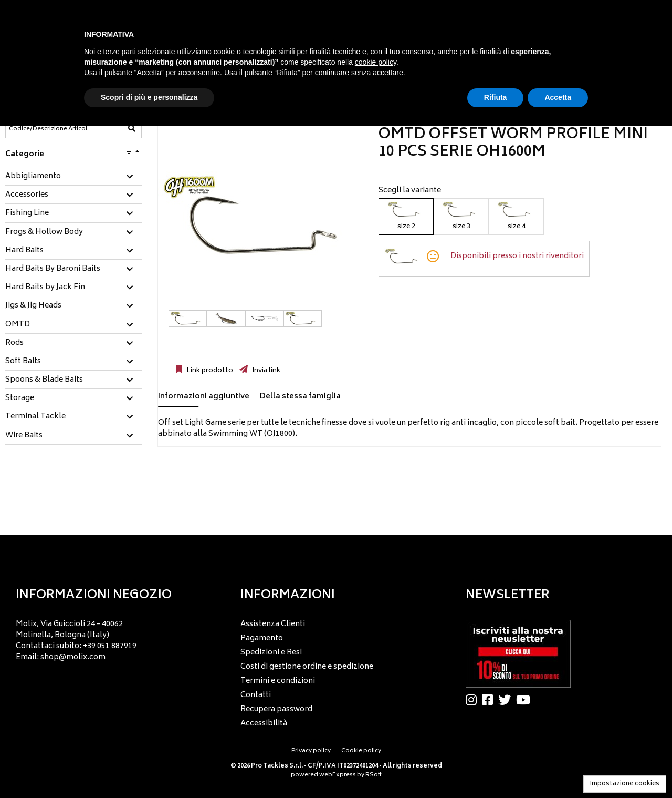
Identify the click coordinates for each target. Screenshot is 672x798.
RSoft (373, 775)
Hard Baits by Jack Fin (45, 287)
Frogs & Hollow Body (44, 232)
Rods (14, 343)
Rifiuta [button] (495, 97)
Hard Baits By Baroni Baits (52, 269)
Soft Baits (23, 361)
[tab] (73, 177)
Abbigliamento (33, 176)
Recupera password (276, 709)
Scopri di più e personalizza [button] (149, 97)
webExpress (337, 775)
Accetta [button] (557, 97)
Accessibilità (263, 723)
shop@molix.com (73, 657)
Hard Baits (24, 250)
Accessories (26, 195)
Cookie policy (361, 751)
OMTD (17, 325)
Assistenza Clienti (272, 624)
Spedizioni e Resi (271, 652)
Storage (19, 398)
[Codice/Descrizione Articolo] (47, 128)
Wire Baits (24, 436)
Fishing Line (27, 213)
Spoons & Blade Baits (44, 380)
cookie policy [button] (375, 62)
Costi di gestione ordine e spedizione (306, 666)
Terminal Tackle (35, 417)
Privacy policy (311, 751)
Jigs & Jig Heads (33, 306)
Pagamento (261, 638)
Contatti (255, 695)
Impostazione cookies (624, 784)
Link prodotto (209, 370)
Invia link (265, 370)
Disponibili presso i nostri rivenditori (517, 256)
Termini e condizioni (277, 681)
